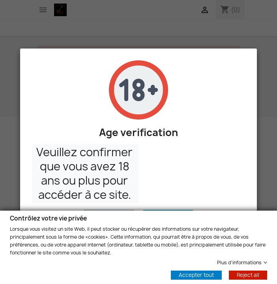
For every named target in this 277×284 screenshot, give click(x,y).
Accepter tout (196, 274)
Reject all (248, 274)
